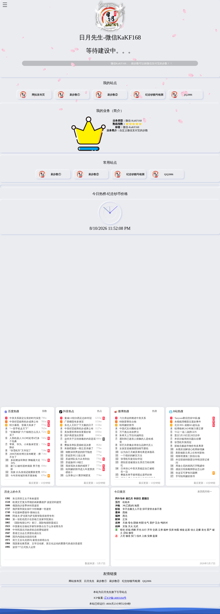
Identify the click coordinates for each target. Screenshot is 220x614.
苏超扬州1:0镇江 (74, 462)
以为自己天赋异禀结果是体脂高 (137, 452)
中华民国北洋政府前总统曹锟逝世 (31, 530)
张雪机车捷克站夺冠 (131, 459)
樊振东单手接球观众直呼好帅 (136, 474)
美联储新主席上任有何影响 (189, 452)
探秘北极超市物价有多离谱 (188, 446)
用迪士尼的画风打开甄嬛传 (190, 466)
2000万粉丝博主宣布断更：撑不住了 (25, 455)
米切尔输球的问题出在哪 (187, 439)
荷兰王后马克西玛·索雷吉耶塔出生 (31, 540)
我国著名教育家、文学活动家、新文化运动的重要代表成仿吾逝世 (47, 543)
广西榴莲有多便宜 (74, 421)
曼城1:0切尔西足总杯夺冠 (78, 418)
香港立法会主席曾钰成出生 (27, 533)
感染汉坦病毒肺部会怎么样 (190, 469)
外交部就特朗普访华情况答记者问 (192, 461)
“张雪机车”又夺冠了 (20, 450)
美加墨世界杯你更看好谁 (77, 432)
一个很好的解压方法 (131, 455)
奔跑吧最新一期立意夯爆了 (78, 448)
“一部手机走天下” (18, 428)
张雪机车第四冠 (182, 442)
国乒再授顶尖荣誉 (74, 435)
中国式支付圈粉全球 (130, 428)
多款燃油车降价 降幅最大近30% (25, 461)
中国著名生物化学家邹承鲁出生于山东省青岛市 (38, 526)
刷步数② (114, 581)
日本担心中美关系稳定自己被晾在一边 (137, 470)
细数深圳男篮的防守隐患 (79, 452)
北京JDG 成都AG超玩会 (187, 425)
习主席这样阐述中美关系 (132, 418)
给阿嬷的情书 (126, 425)
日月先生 (89, 581)
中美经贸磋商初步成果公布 (23, 421)
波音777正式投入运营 (24, 547)
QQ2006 (146, 581)
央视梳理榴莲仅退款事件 (187, 421)
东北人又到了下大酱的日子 (78, 425)
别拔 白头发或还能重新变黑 (25, 472)
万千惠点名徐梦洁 (129, 432)
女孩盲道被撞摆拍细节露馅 (133, 448)
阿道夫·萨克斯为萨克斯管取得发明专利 (33, 516)
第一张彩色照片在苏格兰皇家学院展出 (33, 519)
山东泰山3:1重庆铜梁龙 (78, 475)
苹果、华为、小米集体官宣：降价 (25, 446)
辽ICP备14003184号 (115, 597)
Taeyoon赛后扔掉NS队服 (187, 418)
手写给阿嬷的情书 (185, 476)
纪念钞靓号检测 (131, 581)
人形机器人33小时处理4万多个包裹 (24, 440)
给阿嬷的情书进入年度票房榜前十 (80, 471)
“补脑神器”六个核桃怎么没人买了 (24, 433)
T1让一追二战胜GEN (185, 432)
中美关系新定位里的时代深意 (25, 418)
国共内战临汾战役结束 (25, 536)
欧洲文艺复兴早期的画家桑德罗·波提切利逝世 (37, 502)
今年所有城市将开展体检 (24, 475)
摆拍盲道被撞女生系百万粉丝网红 (137, 464)
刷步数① (102, 581)
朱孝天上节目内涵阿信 (131, 435)
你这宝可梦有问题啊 (186, 473)
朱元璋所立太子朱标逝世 (26, 498)
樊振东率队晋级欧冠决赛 (77, 445)
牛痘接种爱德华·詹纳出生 (26, 512)
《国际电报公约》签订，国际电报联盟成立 (35, 523)
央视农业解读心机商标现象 (190, 449)
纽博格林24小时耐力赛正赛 (188, 428)
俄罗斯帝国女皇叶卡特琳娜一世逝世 (32, 509)
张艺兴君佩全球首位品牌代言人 (136, 445)
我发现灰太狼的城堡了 (78, 466)
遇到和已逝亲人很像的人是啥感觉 (136, 440)
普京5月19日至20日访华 (187, 435)
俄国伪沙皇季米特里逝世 (26, 505)
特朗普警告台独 (127, 421)
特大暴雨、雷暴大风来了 (22, 425)
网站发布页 (75, 581)
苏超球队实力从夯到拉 (78, 459)
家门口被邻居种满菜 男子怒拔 (25, 467)
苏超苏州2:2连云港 (75, 455)
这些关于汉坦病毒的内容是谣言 (80, 440)
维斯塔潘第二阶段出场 (188, 456)
